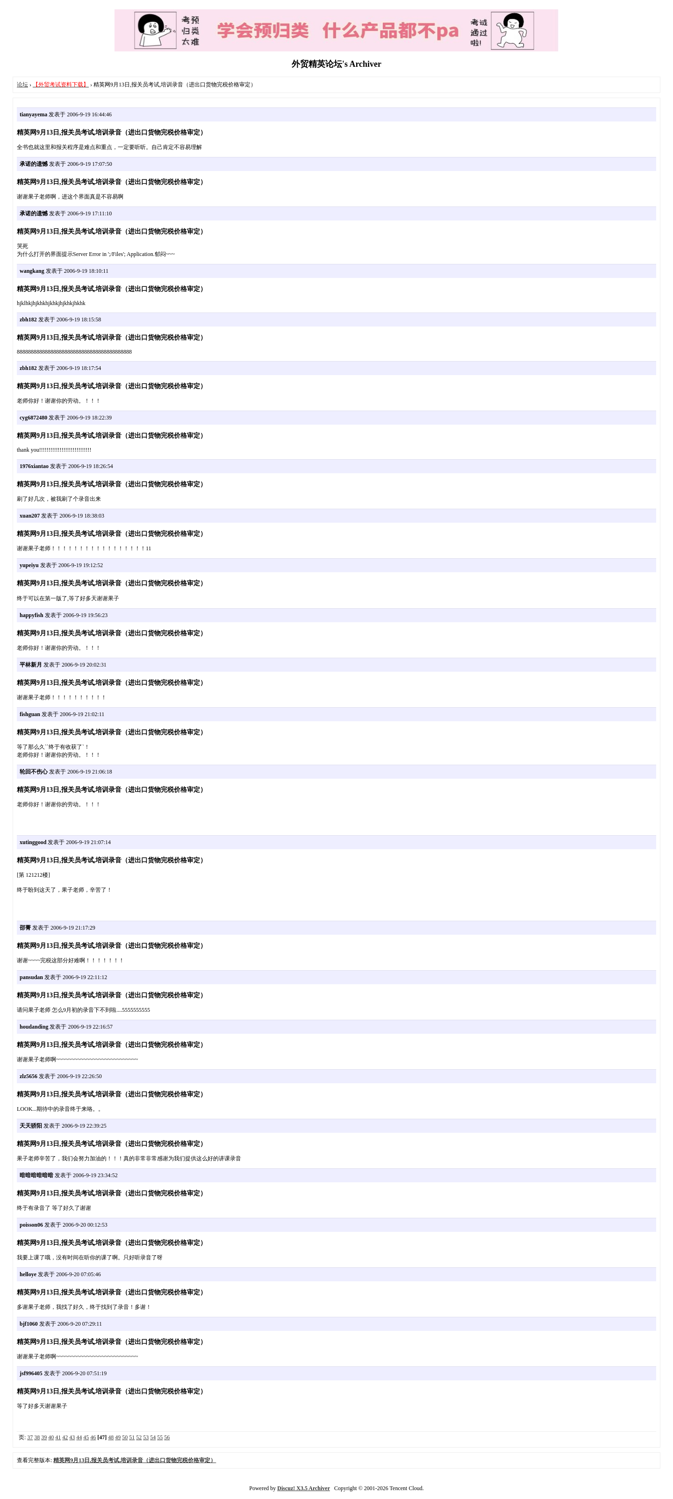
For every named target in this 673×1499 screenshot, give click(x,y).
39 (44, 1437)
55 (160, 1437)
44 (79, 1437)
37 (30, 1437)
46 (93, 1437)
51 (132, 1437)
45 (86, 1437)
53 (146, 1437)
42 (65, 1437)
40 (51, 1437)
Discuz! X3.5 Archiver (303, 1488)
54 (153, 1437)
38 (37, 1437)
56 (167, 1437)
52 (139, 1437)
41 (58, 1437)
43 (72, 1437)
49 (118, 1437)
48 (111, 1437)
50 (125, 1437)
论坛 (22, 84)
